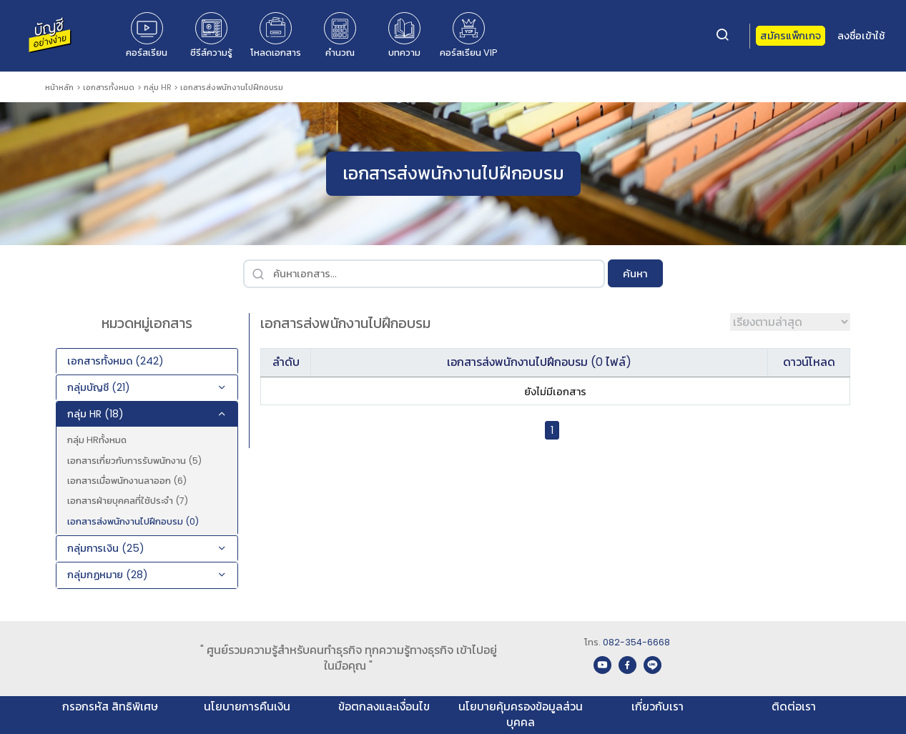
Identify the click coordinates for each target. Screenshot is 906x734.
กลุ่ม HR (158, 87)
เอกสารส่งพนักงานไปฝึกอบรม (231, 87)
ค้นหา (635, 273)
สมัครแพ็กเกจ (790, 36)
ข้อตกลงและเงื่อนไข (384, 706)
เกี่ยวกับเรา (657, 706)
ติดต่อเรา (794, 706)
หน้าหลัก (59, 87)
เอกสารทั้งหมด (108, 87)
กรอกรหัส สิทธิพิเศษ (110, 706)
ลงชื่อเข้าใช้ (861, 36)
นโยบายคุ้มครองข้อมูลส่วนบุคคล (520, 714)
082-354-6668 (636, 642)
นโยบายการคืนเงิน (247, 706)
